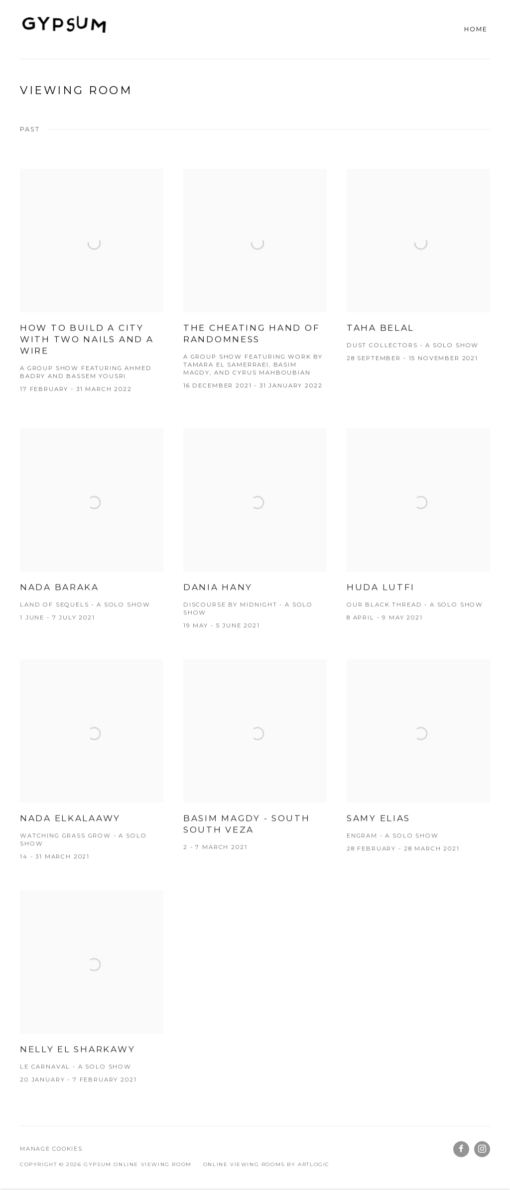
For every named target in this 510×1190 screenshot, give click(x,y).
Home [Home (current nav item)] (476, 29)
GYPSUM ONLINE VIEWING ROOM (65, 29)
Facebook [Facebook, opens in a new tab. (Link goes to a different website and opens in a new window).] (461, 1149)
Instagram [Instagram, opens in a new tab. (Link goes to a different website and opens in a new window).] (482, 1149)
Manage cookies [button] (51, 1148)
